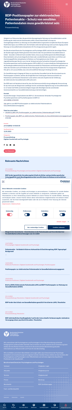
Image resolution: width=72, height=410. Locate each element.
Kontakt (22, 397)
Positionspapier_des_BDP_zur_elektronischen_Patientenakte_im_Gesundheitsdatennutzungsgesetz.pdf (38, 116)
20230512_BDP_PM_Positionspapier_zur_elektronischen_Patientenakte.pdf (29, 112)
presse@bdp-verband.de (11, 100)
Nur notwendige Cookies (35, 227)
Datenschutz (16, 204)
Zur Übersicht (9, 151)
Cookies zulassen (59, 227)
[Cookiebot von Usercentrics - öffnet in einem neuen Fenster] (62, 181)
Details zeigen (61, 221)
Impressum (6, 204)
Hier (5, 103)
